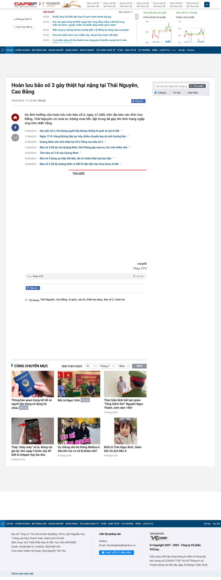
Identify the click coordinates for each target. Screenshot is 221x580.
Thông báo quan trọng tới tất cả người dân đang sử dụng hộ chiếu (31, 404)
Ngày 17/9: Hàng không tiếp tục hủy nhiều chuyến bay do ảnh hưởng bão (84, 136)
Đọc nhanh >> (126, 12)
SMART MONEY (87, 50)
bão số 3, (109, 299)
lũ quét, (73, 299)
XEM (139, 366)
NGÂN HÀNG (72, 50)
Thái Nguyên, (47, 299)
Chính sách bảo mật (22, 573)
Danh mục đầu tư (22, 27)
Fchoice (190, 50)
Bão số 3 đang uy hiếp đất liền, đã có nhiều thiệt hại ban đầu (77, 158)
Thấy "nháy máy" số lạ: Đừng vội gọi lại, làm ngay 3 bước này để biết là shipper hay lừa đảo (31, 450)
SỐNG (155, 50)
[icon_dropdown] (207, 4)
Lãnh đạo (193, 92)
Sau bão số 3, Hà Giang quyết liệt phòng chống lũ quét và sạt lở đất (81, 130)
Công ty (162, 92)
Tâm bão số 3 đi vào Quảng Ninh (61, 153)
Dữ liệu (182, 50)
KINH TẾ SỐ (130, 50)
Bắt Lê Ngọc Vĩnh (69, 400)
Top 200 (216, 524)
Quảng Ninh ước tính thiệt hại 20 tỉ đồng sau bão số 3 (73, 142)
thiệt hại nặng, (95, 299)
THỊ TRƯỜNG (144, 50)
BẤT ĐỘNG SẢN (39, 50)
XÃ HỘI (9, 50)
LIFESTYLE (164, 50)
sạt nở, (82, 299)
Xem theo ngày (72, 366)
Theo (86, 276)
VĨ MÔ (120, 50)
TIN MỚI (78, 174)
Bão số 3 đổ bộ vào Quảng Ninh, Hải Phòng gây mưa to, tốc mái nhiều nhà (85, 147)
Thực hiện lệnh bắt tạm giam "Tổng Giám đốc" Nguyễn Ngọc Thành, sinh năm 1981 (123, 403)
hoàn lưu (120, 299)
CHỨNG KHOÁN (22, 50)
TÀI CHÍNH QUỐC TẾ (105, 50)
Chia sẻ (139, 101)
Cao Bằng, (62, 299)
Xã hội (42, 100)
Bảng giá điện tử (22, 19)
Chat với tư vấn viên (116, 553)
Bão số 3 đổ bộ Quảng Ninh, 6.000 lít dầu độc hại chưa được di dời (81, 164)
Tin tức (177, 92)
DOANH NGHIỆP (56, 50)
